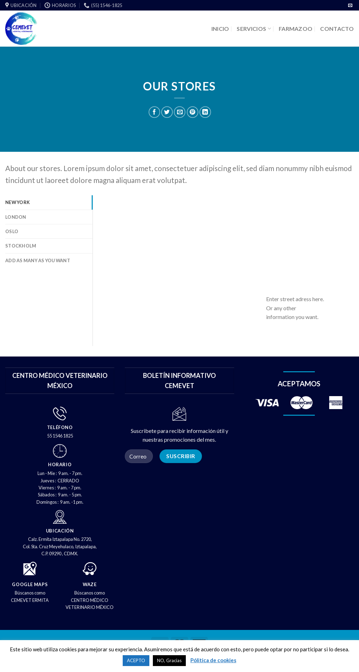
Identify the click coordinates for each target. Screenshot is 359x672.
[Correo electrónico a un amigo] (179, 112)
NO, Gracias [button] (169, 660)
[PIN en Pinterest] (192, 112)
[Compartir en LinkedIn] (205, 112)
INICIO (220, 28)
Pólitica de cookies (213, 660)
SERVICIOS (254, 28)
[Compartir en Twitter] (167, 112)
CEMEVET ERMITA (30, 600)
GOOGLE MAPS (30, 584)
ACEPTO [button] (136, 660)
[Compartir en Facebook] (154, 112)
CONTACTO (337, 28)
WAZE (90, 584)
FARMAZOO (296, 28)
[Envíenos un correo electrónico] (350, 5)
